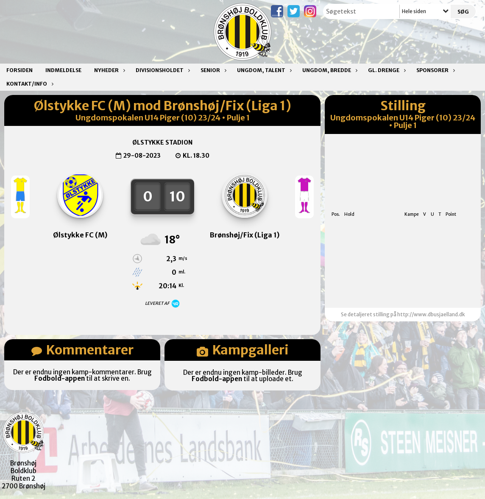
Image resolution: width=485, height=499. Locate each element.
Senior (212, 70)
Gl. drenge (386, 70)
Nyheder (108, 70)
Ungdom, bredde (328, 70)
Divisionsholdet (162, 70)
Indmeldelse (63, 70)
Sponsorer (434, 70)
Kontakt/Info (28, 84)
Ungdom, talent (263, 70)
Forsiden (19, 70)
